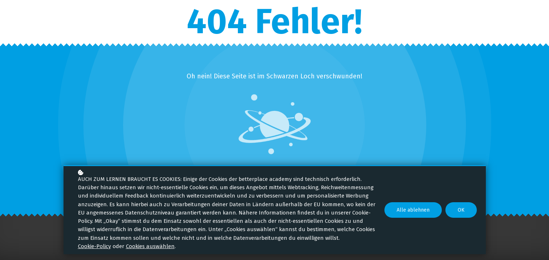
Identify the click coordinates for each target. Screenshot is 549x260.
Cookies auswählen (150, 246)
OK (461, 210)
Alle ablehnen (413, 210)
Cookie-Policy (94, 246)
